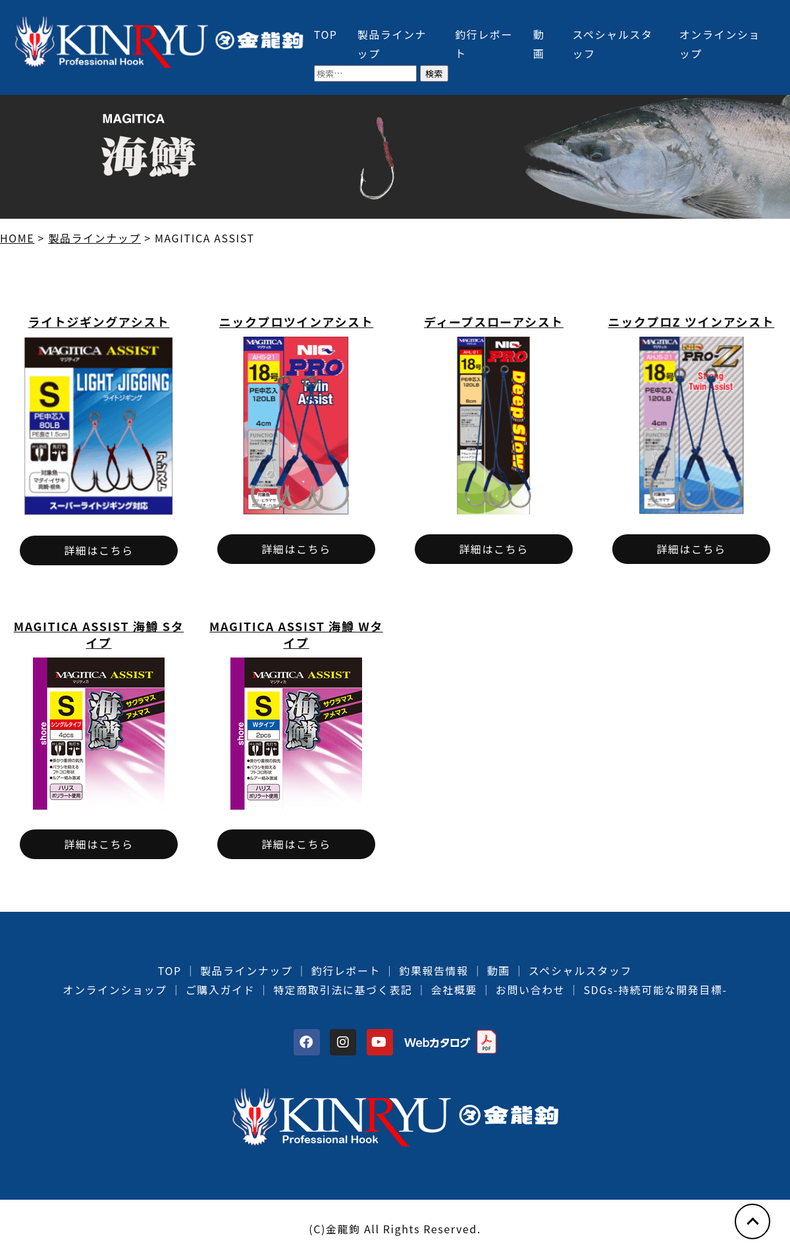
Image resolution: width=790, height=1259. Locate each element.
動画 (498, 970)
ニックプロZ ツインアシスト (691, 321)
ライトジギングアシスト (99, 321)
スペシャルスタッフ (580, 970)
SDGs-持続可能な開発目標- (655, 989)
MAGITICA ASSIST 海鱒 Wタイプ (296, 634)
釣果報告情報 (434, 970)
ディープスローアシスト (494, 321)
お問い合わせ (531, 989)
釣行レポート (346, 970)
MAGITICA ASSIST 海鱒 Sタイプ (99, 634)
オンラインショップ (115, 989)
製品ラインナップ (246, 970)
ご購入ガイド (220, 989)
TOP (326, 34)
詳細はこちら (99, 550)
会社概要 (454, 989)
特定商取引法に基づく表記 (342, 989)
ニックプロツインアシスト (296, 321)
